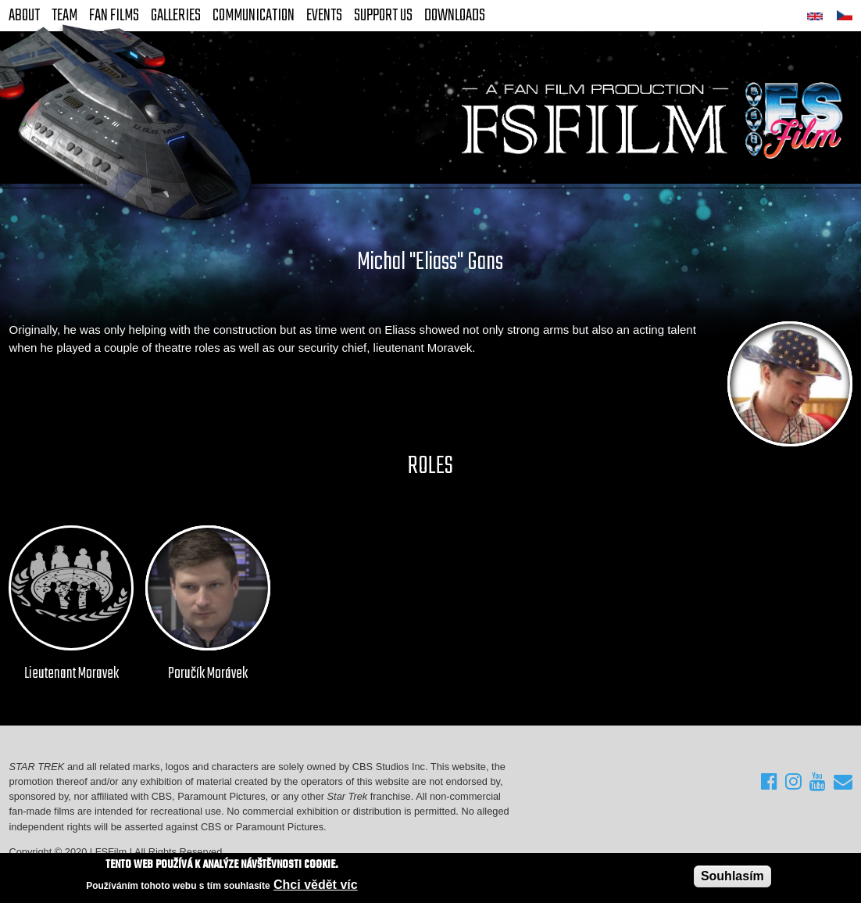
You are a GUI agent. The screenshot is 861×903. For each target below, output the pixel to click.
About (24, 15)
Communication (254, 15)
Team (64, 15)
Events (324, 15)
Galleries (176, 15)
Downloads (454, 15)
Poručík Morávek (208, 673)
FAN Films (114, 15)
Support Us (383, 15)
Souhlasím (732, 876)
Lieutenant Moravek (71, 673)
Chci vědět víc (315, 884)
